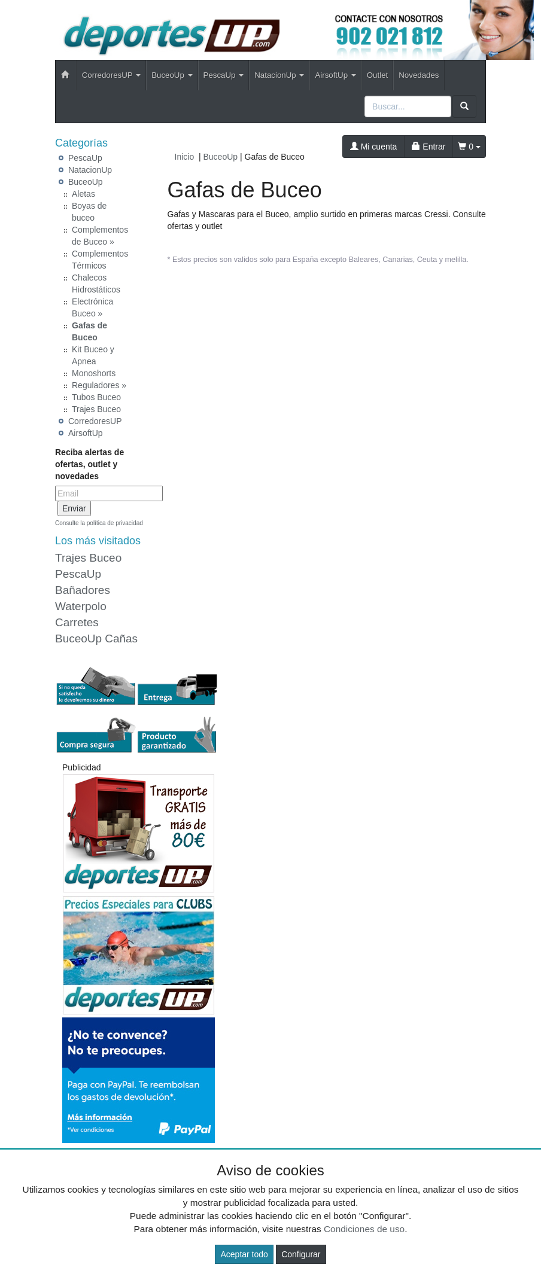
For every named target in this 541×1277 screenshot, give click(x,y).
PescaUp (85, 158)
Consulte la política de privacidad (99, 523)
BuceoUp (85, 182)
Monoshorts (94, 373)
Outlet (377, 75)
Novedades (419, 75)
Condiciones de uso (364, 1229)
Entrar (428, 146)
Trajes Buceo (96, 409)
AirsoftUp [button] (335, 75)
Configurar (300, 1254)
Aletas (83, 194)
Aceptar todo (244, 1254)
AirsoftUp (85, 433)
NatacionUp (90, 170)
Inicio (184, 156)
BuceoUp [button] (171, 75)
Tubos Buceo (96, 397)
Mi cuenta (373, 146)
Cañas (121, 638)
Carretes (77, 622)
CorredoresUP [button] (111, 75)
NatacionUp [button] (279, 75)
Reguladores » (99, 385)
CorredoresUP (94, 421)
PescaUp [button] (223, 75)
